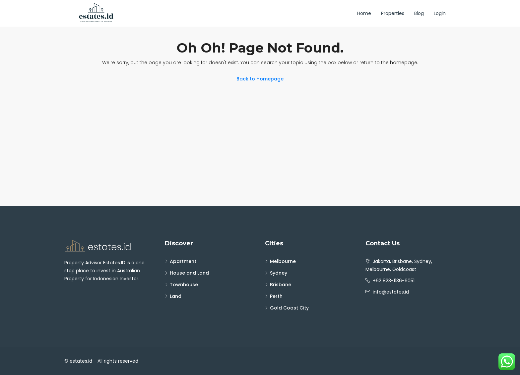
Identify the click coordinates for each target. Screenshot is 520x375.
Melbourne (283, 261)
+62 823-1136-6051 (394, 280)
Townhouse (184, 284)
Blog (419, 13)
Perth (276, 296)
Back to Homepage (260, 78)
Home (364, 13)
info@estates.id (391, 292)
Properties (392, 13)
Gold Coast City (289, 308)
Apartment (183, 261)
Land (175, 296)
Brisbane (280, 284)
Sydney (278, 273)
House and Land (189, 273)
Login (440, 13)
